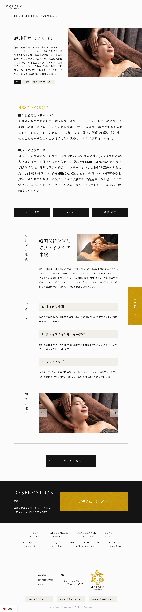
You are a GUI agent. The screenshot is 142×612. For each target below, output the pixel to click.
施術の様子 (110, 212)
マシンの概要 (32, 212)
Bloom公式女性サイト (39, 599)
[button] (43, 413)
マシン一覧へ (72, 461)
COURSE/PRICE (29, 16)
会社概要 (42, 575)
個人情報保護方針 (46, 580)
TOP (16, 16)
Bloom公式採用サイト (102, 599)
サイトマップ (44, 584)
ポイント (71, 212)
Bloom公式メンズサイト (71, 599)
